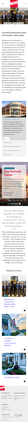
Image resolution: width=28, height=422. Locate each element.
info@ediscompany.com (7, 417)
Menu (3, 3)
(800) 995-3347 (6, 414)
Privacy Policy (5, 419)
